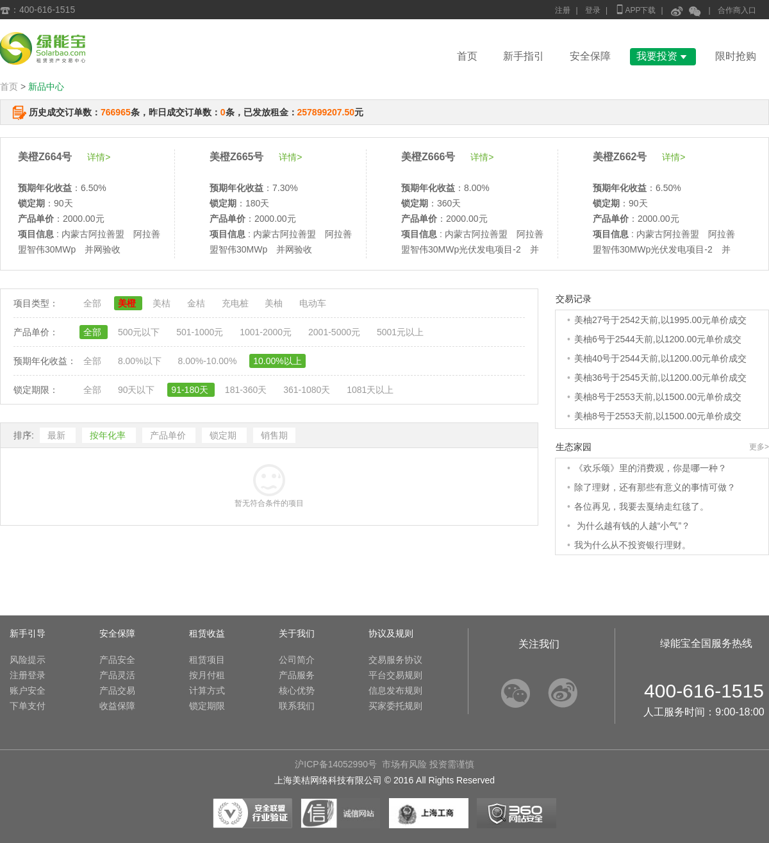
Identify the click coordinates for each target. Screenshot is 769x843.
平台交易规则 (395, 675)
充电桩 (236, 303)
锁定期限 (207, 706)
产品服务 (297, 675)
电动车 (312, 303)
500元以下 (140, 332)
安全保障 (590, 56)
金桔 (197, 303)
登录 (592, 10)
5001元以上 (400, 332)
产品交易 (117, 690)
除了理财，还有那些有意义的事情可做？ (655, 487)
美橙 (128, 303)
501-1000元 (201, 332)
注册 (562, 10)
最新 (57, 435)
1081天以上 (370, 390)
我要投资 (663, 56)
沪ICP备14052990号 (336, 764)
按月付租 (207, 675)
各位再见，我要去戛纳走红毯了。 (641, 506)
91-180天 (190, 390)
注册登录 (27, 675)
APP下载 (635, 9)
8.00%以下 (141, 361)
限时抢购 (735, 56)
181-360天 (247, 390)
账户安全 (27, 690)
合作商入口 (737, 10)
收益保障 (117, 706)
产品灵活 (117, 675)
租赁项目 (207, 660)
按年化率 (109, 435)
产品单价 (169, 435)
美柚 (275, 303)
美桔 (163, 303)
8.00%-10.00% (208, 361)
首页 (467, 56)
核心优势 (297, 690)
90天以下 (137, 390)
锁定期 (224, 435)
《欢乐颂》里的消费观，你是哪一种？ (650, 468)
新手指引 (523, 56)
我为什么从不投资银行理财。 (632, 545)
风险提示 (27, 660)
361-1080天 (308, 390)
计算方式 (207, 690)
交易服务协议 (395, 660)
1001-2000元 (267, 332)
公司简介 (297, 660)
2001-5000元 (335, 332)
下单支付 (27, 706)
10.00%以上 (277, 361)
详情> (98, 157)
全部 (93, 303)
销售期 (274, 435)
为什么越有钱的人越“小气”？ (632, 526)
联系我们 (297, 706)
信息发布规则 (395, 690)
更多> (759, 446)
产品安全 (117, 660)
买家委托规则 (395, 706)
